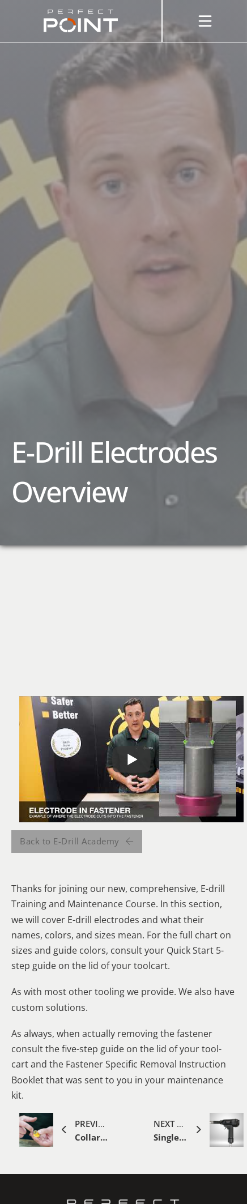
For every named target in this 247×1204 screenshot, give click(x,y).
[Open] (205, 21)
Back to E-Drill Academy (77, 841)
